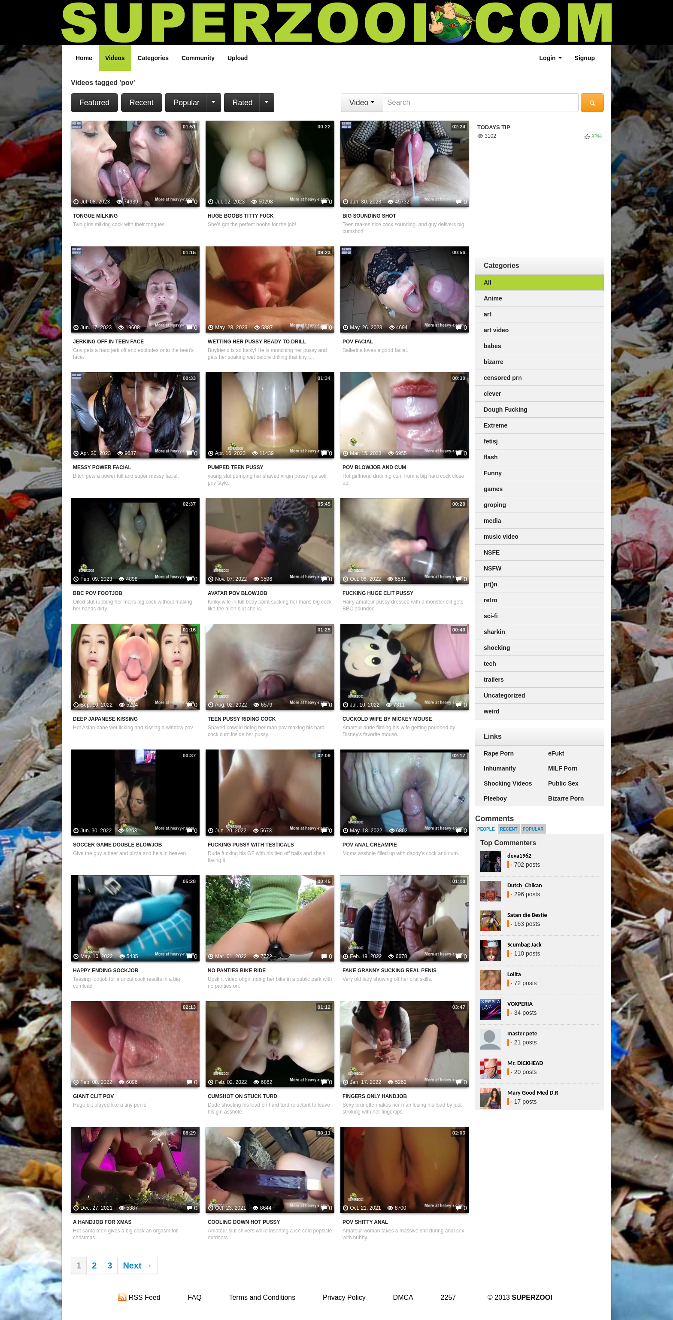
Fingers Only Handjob (375, 1096)
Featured (94, 102)
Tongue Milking (95, 216)
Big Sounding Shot (369, 216)
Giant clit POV (93, 1096)
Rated (243, 102)
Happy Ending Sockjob (105, 971)
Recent (141, 102)
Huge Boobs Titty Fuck (241, 216)
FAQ (195, 1297)
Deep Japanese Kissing (105, 719)
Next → (137, 1265)
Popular (187, 102)
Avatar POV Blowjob (237, 593)
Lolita (514, 974)
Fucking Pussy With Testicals (251, 845)
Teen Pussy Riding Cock (242, 719)
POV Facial (358, 342)
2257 (448, 1297)
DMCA (403, 1297)
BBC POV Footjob (97, 593)
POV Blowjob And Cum (374, 467)
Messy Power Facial (102, 467)
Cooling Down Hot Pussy (244, 1222)
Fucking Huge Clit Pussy (378, 593)
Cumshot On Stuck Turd (242, 1096)
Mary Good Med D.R (532, 1092)
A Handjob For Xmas (102, 1222)
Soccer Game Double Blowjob (117, 845)
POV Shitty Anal (365, 1222)
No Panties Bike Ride (237, 971)
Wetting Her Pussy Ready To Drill (257, 342)
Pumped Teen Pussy (236, 467)
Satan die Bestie (527, 915)
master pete (522, 1033)
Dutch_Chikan (524, 885)
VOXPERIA (520, 1003)
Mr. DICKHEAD (525, 1063)
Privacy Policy (344, 1297)
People (486, 829)
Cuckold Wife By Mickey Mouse (387, 719)
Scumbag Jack (524, 944)
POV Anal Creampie (370, 845)
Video (362, 102)
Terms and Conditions (262, 1297)
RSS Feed (139, 1297)
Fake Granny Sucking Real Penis (390, 971)
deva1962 (519, 855)
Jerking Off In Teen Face (108, 342)
